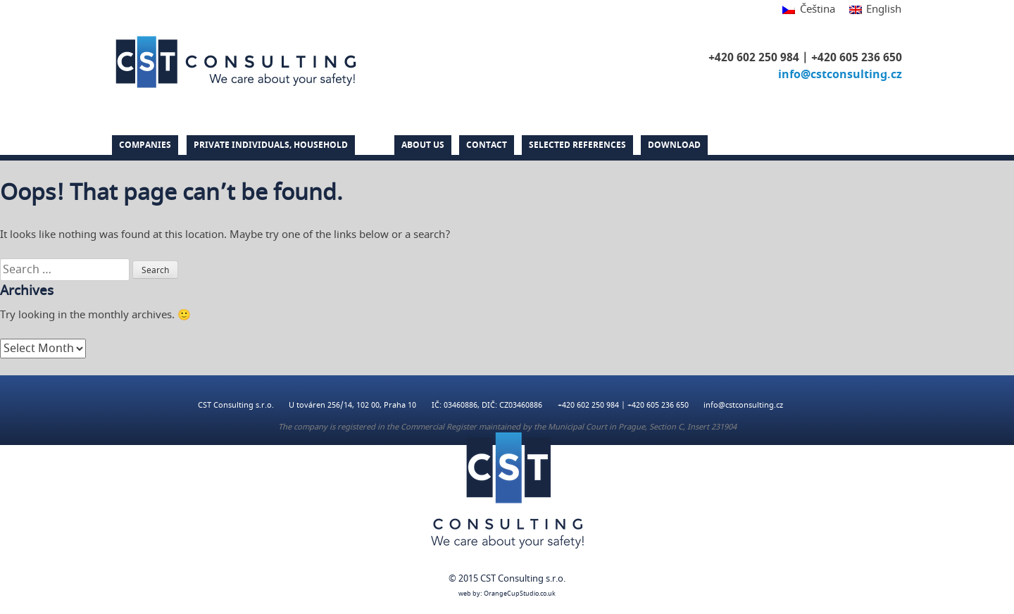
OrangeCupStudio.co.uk (520, 594)
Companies (145, 145)
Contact (486, 145)
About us (422, 145)
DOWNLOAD (674, 145)
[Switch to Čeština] (808, 10)
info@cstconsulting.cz (840, 74)
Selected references (577, 145)
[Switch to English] (871, 10)
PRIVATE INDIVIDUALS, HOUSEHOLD (271, 145)
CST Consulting (236, 62)
